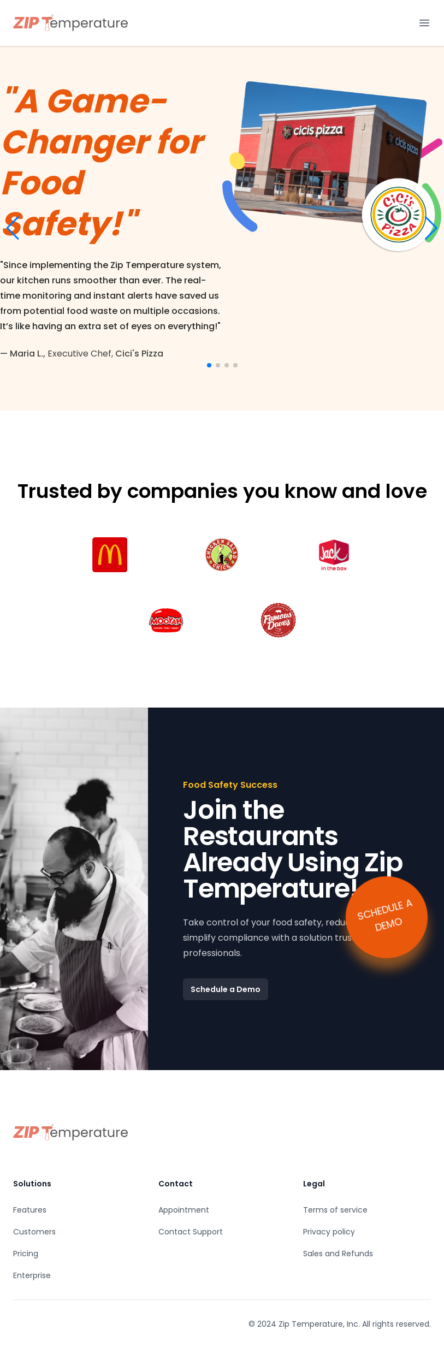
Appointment (183, 1209)
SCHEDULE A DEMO (384, 914)
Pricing (25, 1253)
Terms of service (335, 1209)
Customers (34, 1231)
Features (29, 1209)
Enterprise (32, 1275)
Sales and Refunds (338, 1253)
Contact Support (190, 1231)
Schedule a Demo (226, 989)
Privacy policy (329, 1231)
